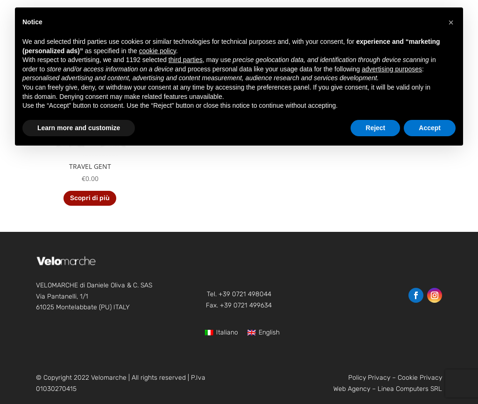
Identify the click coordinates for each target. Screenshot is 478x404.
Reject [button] (375, 128)
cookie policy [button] (157, 51)
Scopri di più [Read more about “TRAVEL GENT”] (90, 198)
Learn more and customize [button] (78, 128)
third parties (186, 59)
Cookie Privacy (420, 378)
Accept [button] (430, 128)
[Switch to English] (263, 333)
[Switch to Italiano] (221, 333)
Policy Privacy (369, 378)
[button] (450, 22)
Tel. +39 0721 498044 (239, 294)
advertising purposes (392, 69)
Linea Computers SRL (410, 389)
